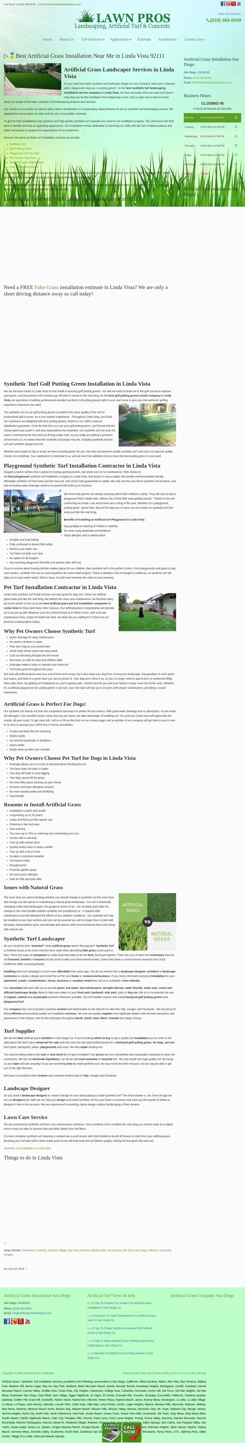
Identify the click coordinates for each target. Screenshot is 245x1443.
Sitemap (146, 1373)
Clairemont (28, 1250)
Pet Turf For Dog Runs (23, 157)
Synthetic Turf (18, 144)
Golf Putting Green (21, 148)
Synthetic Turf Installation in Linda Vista (27, 1148)
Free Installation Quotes (24, 166)
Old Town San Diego (135, 1250)
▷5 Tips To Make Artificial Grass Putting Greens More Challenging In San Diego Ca (120, 1343)
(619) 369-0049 (26, 4)
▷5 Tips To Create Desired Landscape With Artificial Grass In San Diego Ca (119, 1330)
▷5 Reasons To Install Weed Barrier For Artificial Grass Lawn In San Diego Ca (121, 1318)
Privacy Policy (161, 1373)
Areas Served (131, 1373)
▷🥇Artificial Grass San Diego (122, 19)
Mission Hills (98, 1250)
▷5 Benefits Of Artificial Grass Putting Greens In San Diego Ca (120, 1355)
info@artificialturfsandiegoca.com (61, 4)
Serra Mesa (114, 1250)
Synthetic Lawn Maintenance (27, 162)
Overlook (41, 1250)
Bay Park (73, 1250)
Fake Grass (47, 287)
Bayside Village (57, 1250)
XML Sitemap (198, 1373)
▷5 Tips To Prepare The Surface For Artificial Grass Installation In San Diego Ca (119, 1305)
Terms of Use (180, 1373)
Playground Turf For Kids (24, 153)
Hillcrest (153, 1250)
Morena (84, 1250)
